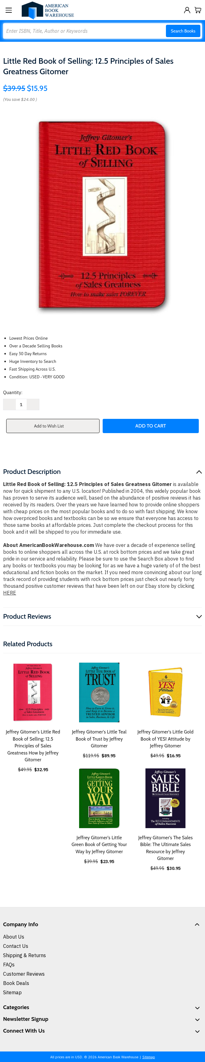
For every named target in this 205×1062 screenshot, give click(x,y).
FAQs (9, 964)
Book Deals (16, 983)
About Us (13, 937)
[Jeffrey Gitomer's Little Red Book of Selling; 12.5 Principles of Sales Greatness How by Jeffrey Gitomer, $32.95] (33, 692)
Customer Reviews (24, 974)
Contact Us (15, 946)
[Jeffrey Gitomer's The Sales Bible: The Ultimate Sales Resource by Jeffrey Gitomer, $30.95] (165, 798)
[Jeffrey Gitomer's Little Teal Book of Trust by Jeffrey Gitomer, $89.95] (99, 692)
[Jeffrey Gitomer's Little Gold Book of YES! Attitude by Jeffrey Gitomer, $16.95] (165, 692)
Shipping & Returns (24, 955)
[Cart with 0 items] (198, 10)
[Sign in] (187, 10)
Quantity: (12, 392)
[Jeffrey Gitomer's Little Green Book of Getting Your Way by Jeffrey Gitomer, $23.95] (99, 798)
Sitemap (12, 992)
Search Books (183, 31)
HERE (9, 593)
